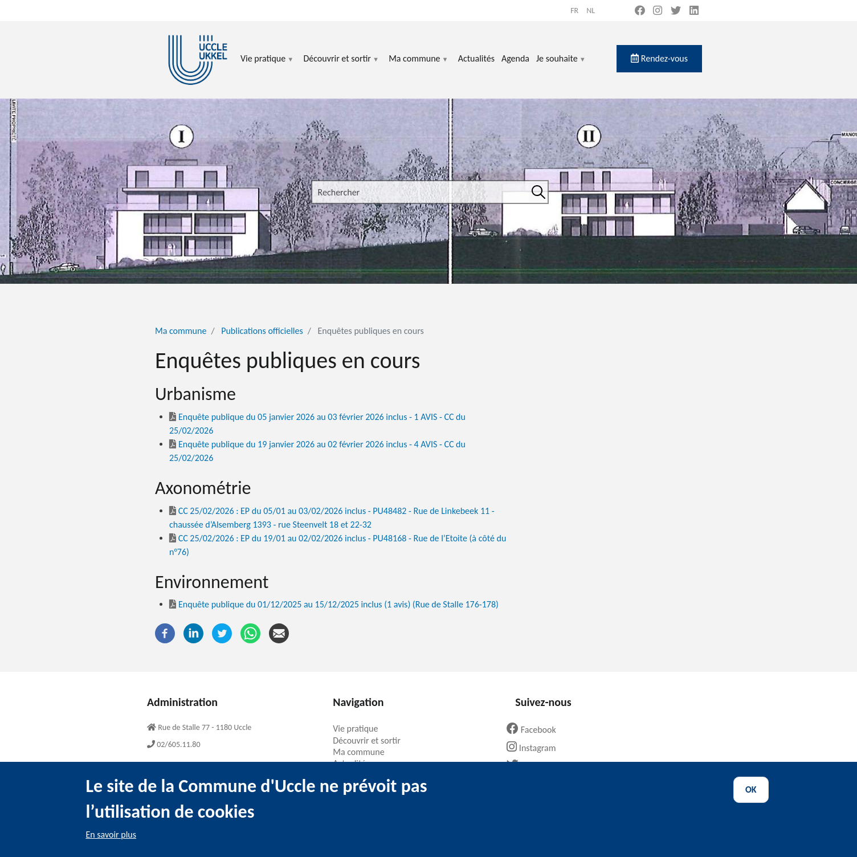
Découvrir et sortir (341, 65)
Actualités (476, 58)
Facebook (535, 729)
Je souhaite (561, 65)
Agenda (515, 58)
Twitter (530, 765)
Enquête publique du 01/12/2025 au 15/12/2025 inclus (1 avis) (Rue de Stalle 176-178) (334, 604)
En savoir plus (110, 843)
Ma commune (418, 65)
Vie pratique (267, 65)
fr (574, 10)
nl (590, 10)
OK (751, 798)
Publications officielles (262, 330)
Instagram (535, 747)
